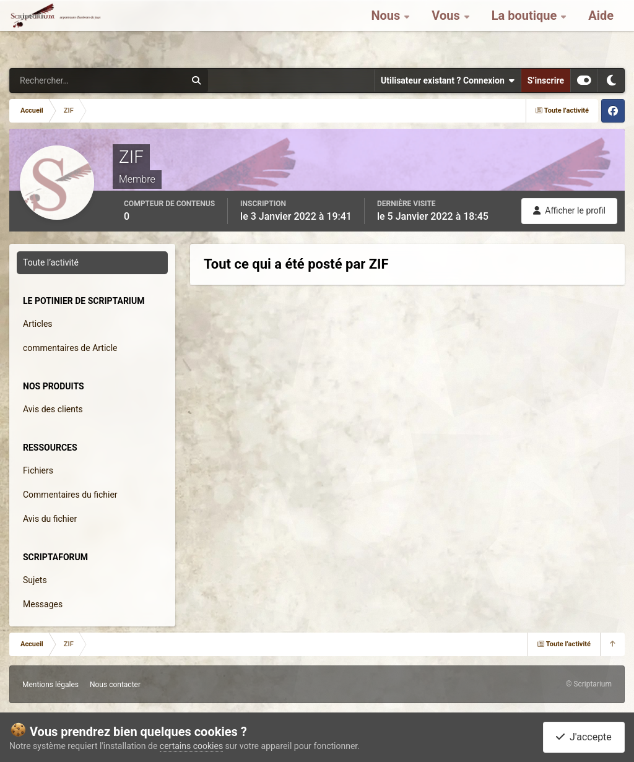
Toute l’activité (51, 262)
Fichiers (38, 470)
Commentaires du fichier (70, 495)
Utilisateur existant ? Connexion (448, 80)
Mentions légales (50, 684)
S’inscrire (546, 80)
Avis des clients (53, 409)
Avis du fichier (50, 519)
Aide (601, 31)
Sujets (35, 580)
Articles (38, 324)
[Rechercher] (64, 80)
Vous (447, 31)
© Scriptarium (589, 684)
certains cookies (191, 746)
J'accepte (584, 737)
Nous (387, 31)
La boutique (526, 31)
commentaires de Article (70, 348)
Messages (43, 604)
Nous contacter (115, 684)
